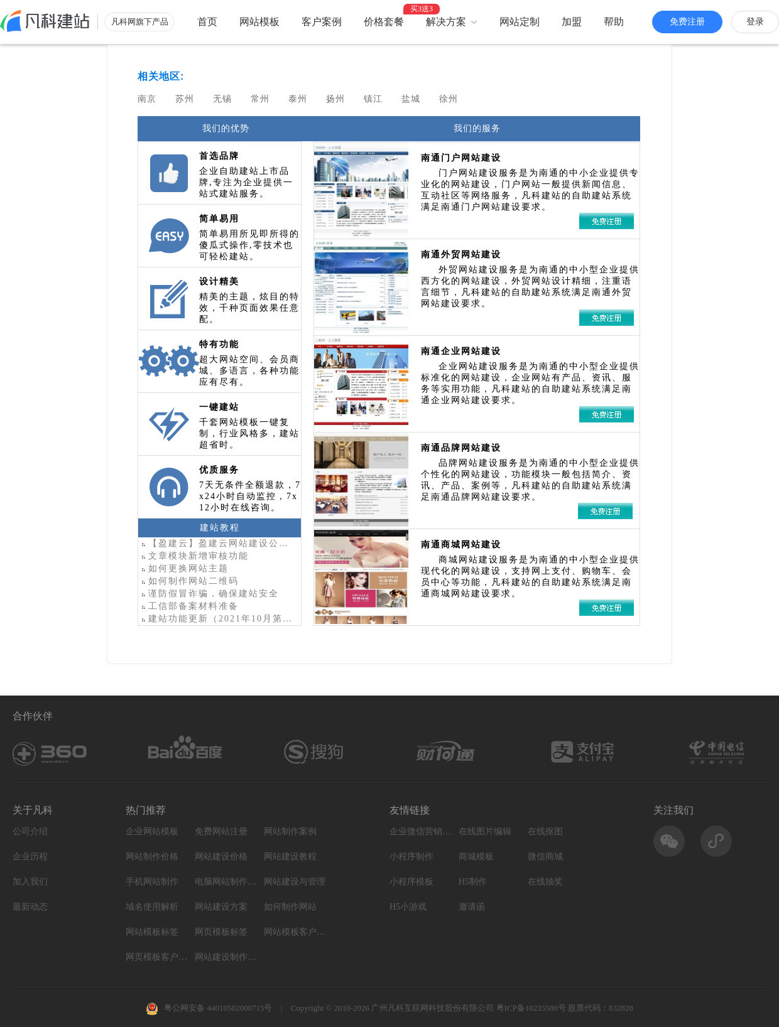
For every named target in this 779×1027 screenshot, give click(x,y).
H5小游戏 (408, 906)
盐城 (410, 99)
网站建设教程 (290, 856)
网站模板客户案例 (295, 932)
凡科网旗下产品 (139, 21)
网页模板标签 (221, 932)
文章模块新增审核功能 (193, 556)
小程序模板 (411, 881)
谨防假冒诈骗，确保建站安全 (208, 593)
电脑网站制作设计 (226, 881)
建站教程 (220, 527)
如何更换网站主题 (183, 568)
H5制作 (473, 881)
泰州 (297, 99)
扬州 (335, 99)
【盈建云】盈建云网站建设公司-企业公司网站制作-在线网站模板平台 (216, 543)
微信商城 (545, 856)
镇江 (373, 99)
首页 (207, 21)
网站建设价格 (221, 856)
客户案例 (322, 21)
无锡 (222, 99)
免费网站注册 (221, 831)
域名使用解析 (152, 906)
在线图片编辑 (485, 831)
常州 (260, 99)
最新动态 (30, 906)
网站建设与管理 (294, 881)
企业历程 (30, 856)
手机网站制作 (152, 881)
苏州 (184, 99)
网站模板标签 (152, 932)
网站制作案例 (290, 831)
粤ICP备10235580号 (531, 1008)
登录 (755, 21)
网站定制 (519, 21)
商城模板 (476, 856)
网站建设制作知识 (226, 957)
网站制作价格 (152, 856)
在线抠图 (545, 831)
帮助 (614, 21)
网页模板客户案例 (157, 957)
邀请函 (472, 906)
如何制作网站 (290, 906)
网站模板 (259, 21)
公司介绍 (30, 831)
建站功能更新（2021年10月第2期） (216, 618)
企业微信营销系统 (420, 831)
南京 (147, 99)
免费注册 (687, 21)
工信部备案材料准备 (188, 606)
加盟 (572, 21)
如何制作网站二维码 (188, 581)
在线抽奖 (545, 881)
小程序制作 (411, 856)
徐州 (448, 99)
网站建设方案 (221, 906)
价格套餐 (384, 21)
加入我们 (30, 881)
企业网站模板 (152, 831)
